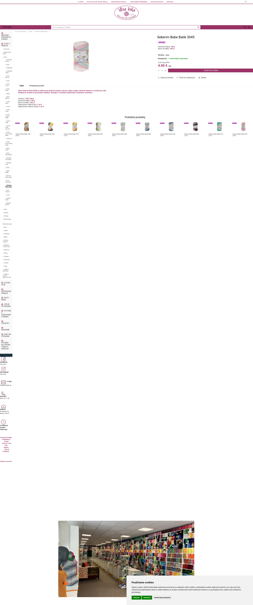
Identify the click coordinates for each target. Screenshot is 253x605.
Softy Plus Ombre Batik (8, 143)
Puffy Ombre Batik (7, 116)
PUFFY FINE (7, 121)
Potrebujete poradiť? (36, 86)
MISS (8, 93)
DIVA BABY (7, 89)
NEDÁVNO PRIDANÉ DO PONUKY (6, 37)
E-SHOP (80, 2)
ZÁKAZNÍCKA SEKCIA (118, 2)
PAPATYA (6, 250)
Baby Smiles (7, 219)
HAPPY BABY (8, 199)
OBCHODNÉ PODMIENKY (139, 2)
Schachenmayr (7, 224)
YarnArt (6, 212)
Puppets (6, 256)
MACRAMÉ (5, 330)
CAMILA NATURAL (6, 270)
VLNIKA (6, 263)
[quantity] (162, 70)
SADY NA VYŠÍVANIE (6, 335)
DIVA (7, 81)
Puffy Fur (9, 138)
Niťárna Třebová (5, 241)
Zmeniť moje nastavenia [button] (162, 597)
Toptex (6, 230)
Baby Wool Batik (8, 153)
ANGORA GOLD (8, 60)
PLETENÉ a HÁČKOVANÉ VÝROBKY (6, 314)
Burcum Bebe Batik (8, 176)
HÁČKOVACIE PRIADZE (6, 292)
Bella (7, 167)
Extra (7, 64)
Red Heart (7, 259)
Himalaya (6, 234)
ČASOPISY (5, 323)
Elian (5, 227)
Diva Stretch (7, 190)
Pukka (6, 253)
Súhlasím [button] (136, 597)
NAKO (5, 237)
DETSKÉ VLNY (5, 284)
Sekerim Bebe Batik (8, 186)
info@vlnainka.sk (5, 385)
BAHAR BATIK (8, 203)
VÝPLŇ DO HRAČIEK (6, 305)
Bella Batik (7, 171)
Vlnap (5, 266)
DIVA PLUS (7, 84)
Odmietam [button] (146, 597)
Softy (8, 195)
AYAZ (5, 209)
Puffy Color (7, 110)
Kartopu (6, 216)
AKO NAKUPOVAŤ (157, 2)
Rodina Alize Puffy (7, 53)
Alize (5, 57)
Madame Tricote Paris (6, 245)
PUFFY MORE (5, 299)
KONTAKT (170, 2)
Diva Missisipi (8, 181)
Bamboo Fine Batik (8, 158)
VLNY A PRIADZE (5, 45)
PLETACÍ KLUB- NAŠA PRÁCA (97, 2)
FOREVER (9, 68)
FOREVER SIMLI (8, 71)
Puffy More (7, 102)
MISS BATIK (7, 97)
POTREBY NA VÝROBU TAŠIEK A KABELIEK (5, 346)
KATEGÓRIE (7, 27)
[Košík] (227, 27)
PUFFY (8, 106)
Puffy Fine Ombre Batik (8, 133)
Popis (22, 86)
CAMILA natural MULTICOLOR (7, 275)
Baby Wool (7, 149)
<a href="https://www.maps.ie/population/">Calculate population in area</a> (6, 480)
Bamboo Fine (8, 163)
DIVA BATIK (7, 76)
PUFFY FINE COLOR (7, 127)
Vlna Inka (6, 49)
